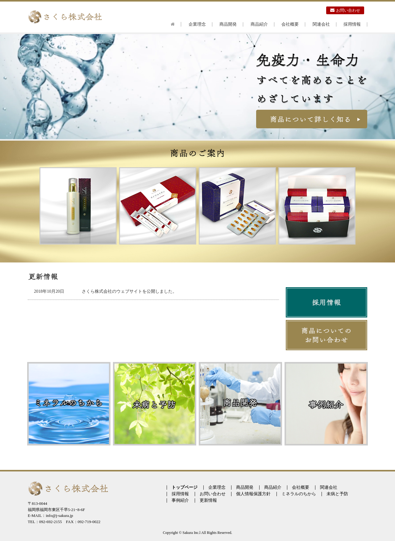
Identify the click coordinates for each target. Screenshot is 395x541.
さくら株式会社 (65, 17)
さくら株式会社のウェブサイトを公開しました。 (129, 291)
